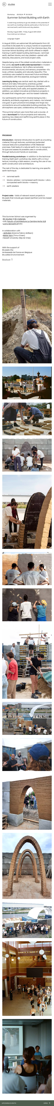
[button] (50, 4)
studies (11, 4)
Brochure (6, 259)
